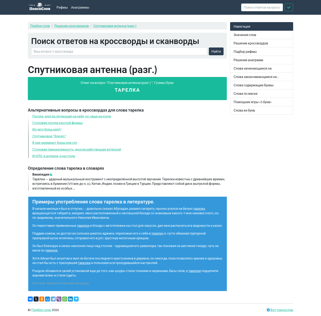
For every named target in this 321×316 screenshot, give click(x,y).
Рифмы (62, 7)
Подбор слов (40, 26)
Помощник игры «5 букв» (253, 102)
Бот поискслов (281, 310)
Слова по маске (246, 93)
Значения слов (245, 35)
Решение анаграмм (248, 60)
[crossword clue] (262, 7)
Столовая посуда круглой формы (57, 123)
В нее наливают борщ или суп (54, 142)
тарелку (199, 208)
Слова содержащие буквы (254, 85)
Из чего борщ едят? (47, 129)
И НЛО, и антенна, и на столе (53, 156)
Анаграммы (80, 7)
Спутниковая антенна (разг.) (114, 26)
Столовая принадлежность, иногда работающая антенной (76, 149)
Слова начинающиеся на (253, 68)
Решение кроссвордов (71, 26)
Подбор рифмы (245, 51)
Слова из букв (244, 110)
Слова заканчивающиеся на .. (256, 77)
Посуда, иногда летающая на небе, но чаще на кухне (71, 116)
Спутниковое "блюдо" (49, 136)
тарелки (83, 225)
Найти (216, 51)
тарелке (51, 250)
